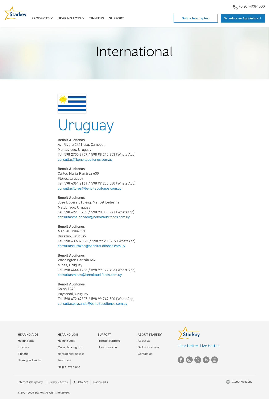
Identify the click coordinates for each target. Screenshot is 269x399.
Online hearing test (196, 18)
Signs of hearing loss (71, 353)
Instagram (189, 359)
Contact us (145, 353)
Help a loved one (69, 366)
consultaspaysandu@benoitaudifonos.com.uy (92, 303)
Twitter (197, 359)
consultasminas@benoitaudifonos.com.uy (90, 274)
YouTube (214, 359)
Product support (109, 340)
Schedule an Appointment (242, 18)
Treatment (65, 360)
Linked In (206, 359)
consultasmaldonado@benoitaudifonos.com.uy (94, 217)
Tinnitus (96, 18)
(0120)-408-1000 (249, 6)
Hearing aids (26, 340)
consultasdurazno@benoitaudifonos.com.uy (91, 246)
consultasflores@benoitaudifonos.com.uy (89, 188)
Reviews (23, 347)
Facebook (181, 359)
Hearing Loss (66, 340)
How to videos (107, 347)
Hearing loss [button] (69, 18)
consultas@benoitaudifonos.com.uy (85, 159)
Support (116, 18)
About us (144, 340)
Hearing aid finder (29, 360)
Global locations (148, 347)
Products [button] (41, 18)
